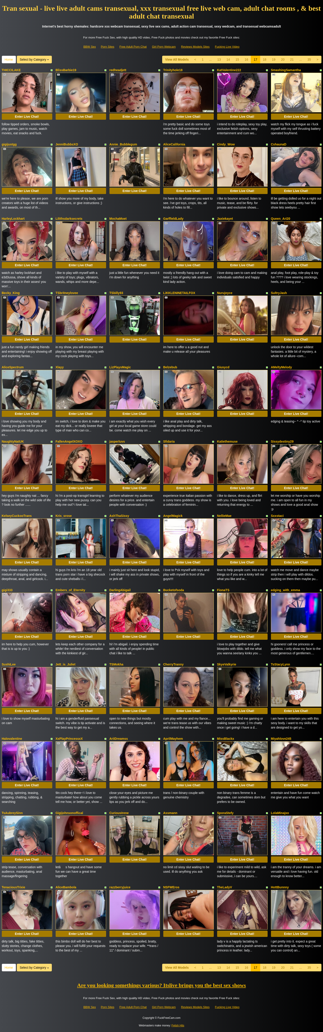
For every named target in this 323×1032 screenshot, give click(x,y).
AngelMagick (173, 516)
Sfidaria (169, 441)
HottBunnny (280, 887)
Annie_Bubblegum (123, 144)
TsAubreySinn (12, 813)
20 (283, 59)
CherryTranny (173, 664)
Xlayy (60, 367)
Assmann (170, 813)
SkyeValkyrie (226, 664)
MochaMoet (118, 218)
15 (237, 59)
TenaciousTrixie (13, 887)
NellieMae (224, 516)
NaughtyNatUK (13, 441)
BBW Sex (89, 46)
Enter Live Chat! (27, 116)
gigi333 (7, 590)
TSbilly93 (116, 293)
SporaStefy (225, 813)
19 (273, 59)
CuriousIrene (119, 813)
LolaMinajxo (280, 813)
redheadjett (117, 70)
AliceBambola (66, 887)
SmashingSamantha (286, 70)
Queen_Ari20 (280, 218)
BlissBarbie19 (66, 70)
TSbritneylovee (67, 293)
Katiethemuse (227, 441)
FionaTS (223, 590)
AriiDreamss (118, 738)
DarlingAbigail (120, 590)
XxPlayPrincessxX (69, 738)
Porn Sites (107, 46)
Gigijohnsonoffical (69, 813)
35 (309, 59)
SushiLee (9, 664)
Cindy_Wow (226, 144)
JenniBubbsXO (67, 144)
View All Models (177, 59)
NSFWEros (171, 887)
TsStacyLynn (280, 664)
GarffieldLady (173, 218)
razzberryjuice (120, 887)
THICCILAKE (11, 70)
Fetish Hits (178, 1025)
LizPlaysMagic (120, 367)
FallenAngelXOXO (69, 441)
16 (246, 59)
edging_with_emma (285, 590)
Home (9, 59)
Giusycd (223, 367)
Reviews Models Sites (195, 46)
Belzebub (170, 367)
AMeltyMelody (281, 367)
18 (264, 59)
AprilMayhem (173, 738)
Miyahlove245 (281, 738)
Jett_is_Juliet (66, 664)
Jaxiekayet (225, 218)
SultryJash (279, 293)
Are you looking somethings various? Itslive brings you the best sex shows (161, 985)
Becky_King (11, 293)
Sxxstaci (277, 516)
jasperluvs (117, 441)
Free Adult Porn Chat (132, 46)
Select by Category (34, 59)
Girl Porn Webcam (164, 46)
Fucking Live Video (227, 46)
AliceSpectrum (13, 367)
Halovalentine (12, 738)
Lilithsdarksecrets (69, 218)
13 (219, 59)
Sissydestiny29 (282, 441)
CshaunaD (278, 144)
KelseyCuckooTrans (17, 516)
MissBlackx (225, 738)
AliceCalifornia (174, 144)
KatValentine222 (229, 70)
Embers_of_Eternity (70, 590)
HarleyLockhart (13, 218)
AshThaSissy (119, 516)
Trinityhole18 (173, 70)
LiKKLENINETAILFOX (179, 293)
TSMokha (116, 664)
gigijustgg (9, 144)
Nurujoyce (224, 293)
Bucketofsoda (173, 590)
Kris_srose (64, 516)
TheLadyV (224, 887)
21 (292, 59)
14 (228, 59)
